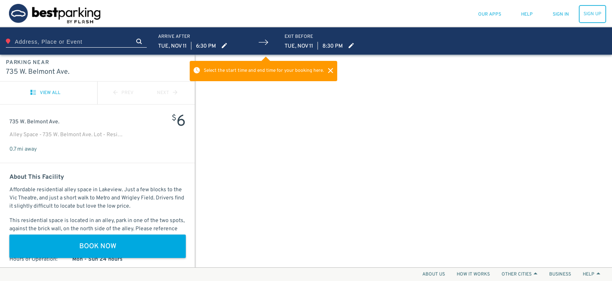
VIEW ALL (45, 93)
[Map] (403, 161)
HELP (591, 274)
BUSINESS (560, 274)
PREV (123, 93)
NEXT (167, 93)
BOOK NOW (97, 246)
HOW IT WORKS (473, 274)
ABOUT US (433, 274)
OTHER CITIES (519, 274)
